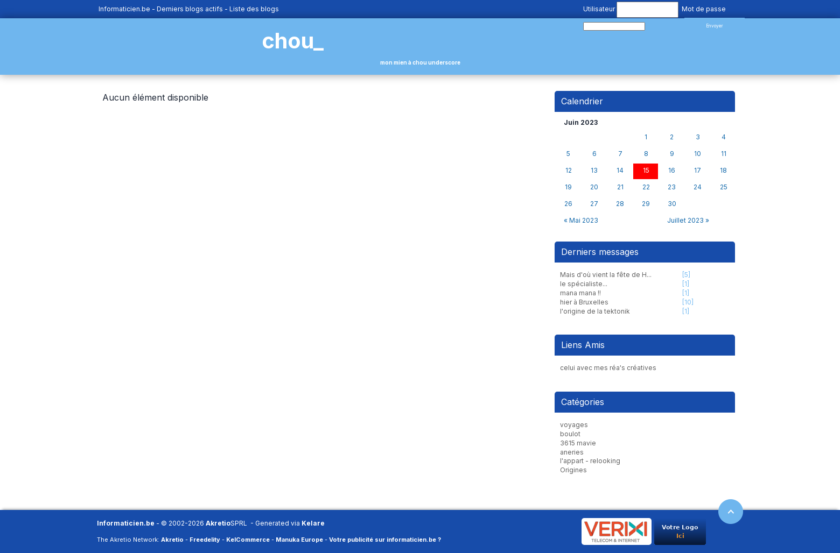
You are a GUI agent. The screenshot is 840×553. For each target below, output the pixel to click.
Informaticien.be (124, 9)
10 (697, 154)
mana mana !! (580, 293)
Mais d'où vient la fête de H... (606, 275)
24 (698, 187)
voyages (574, 425)
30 (672, 204)
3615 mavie (578, 443)
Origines (573, 470)
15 (646, 170)
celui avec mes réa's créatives (608, 368)
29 (646, 204)
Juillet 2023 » (688, 220)
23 (672, 187)
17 (697, 170)
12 (568, 170)
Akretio (218, 523)
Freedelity (205, 539)
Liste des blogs (254, 9)
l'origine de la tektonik (595, 311)
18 (723, 170)
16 (671, 170)
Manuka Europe (299, 539)
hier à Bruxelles (584, 302)
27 (594, 204)
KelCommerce (248, 539)
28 (620, 204)
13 (594, 170)
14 (620, 170)
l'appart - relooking (590, 461)
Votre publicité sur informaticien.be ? (385, 539)
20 (594, 187)
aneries (572, 452)
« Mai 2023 (581, 220)
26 (568, 204)
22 (646, 187)
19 (568, 187)
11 (723, 154)
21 (620, 187)
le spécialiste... (583, 284)
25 (723, 187)
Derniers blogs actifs (190, 9)
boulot (570, 434)
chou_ (293, 40)
